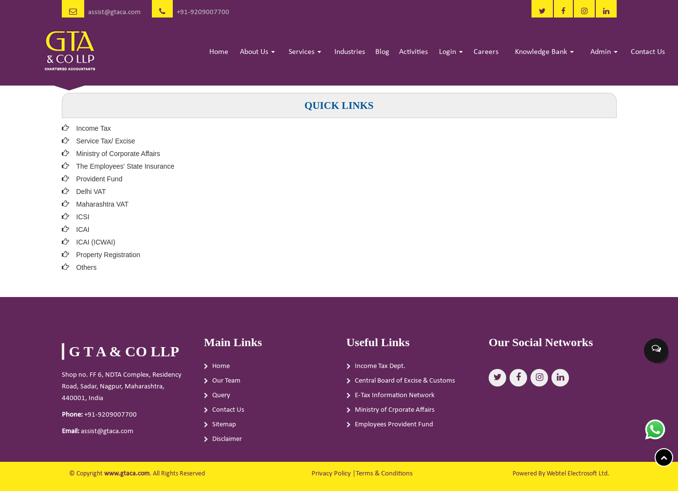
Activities (413, 52)
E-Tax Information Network (395, 398)
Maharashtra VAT (102, 204)
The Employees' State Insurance (125, 166)
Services (305, 52)
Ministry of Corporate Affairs (118, 154)
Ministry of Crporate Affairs (395, 413)
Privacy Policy (331, 473)
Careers (486, 52)
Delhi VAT (91, 191)
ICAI (83, 229)
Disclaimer (227, 442)
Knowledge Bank (544, 52)
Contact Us (648, 52)
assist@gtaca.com (114, 12)
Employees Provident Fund (394, 427)
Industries (349, 52)
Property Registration (108, 255)
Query (221, 398)
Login (451, 52)
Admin (604, 52)
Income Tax (93, 128)
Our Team (226, 383)
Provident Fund (99, 179)
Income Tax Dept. (380, 369)
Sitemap (224, 427)
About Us (257, 52)
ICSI (83, 217)
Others (86, 267)
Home (218, 52)
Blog (382, 52)
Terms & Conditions (384, 473)
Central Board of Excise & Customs (405, 383)
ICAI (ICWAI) (95, 242)
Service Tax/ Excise (105, 141)
